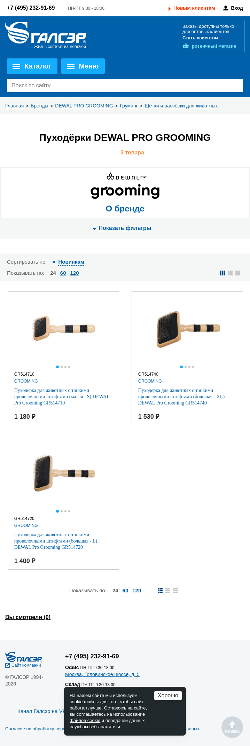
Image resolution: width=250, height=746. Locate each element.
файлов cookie (85, 720)
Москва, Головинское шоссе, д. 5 (102, 674)
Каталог (37, 66)
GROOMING (26, 381)
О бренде (125, 208)
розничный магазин (214, 46)
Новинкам (71, 262)
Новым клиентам (194, 8)
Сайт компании (26, 665)
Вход (237, 8)
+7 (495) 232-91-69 (31, 8)
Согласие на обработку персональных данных (54, 728)
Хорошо (168, 695)
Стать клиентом (200, 37)
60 (63, 273)
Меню (89, 66)
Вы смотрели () (27, 617)
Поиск (236, 85)
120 (74, 273)
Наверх (232, 727)
